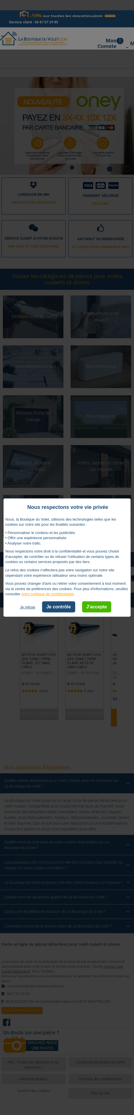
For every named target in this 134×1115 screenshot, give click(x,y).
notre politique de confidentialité (47, 594)
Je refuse (27, 607)
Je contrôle (58, 606)
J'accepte (96, 606)
